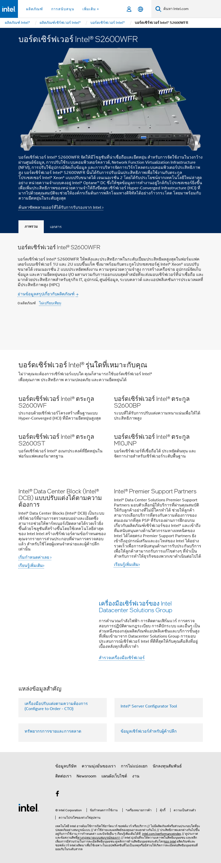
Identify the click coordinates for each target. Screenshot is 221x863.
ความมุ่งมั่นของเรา (99, 766)
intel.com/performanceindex (161, 834)
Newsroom (86, 776)
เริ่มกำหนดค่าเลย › (34, 557)
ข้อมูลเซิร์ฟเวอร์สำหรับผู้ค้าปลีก (149, 731)
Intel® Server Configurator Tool (149, 706)
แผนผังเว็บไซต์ (114, 776)
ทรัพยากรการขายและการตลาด (53, 731)
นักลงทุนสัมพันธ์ (167, 766)
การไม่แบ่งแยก (134, 766)
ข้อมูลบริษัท (66, 766)
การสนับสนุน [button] (62, 9)
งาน (135, 776)
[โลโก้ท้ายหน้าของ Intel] (28, 807)
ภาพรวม (31, 226)
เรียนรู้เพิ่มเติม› (31, 565)
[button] (111, 411)
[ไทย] (140, 9)
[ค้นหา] (158, 9)
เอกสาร (56, 226)
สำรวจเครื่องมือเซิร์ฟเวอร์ (122, 657)
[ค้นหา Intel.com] (191, 9)
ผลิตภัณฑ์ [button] (34, 9)
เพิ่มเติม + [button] (90, 9)
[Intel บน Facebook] (57, 794)
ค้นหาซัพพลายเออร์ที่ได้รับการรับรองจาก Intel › (60, 207)
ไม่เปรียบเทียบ (50, 303)
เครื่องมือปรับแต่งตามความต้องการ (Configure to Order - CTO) (56, 706)
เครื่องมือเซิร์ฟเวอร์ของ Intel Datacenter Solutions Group (135, 606)
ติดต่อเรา (63, 776)
